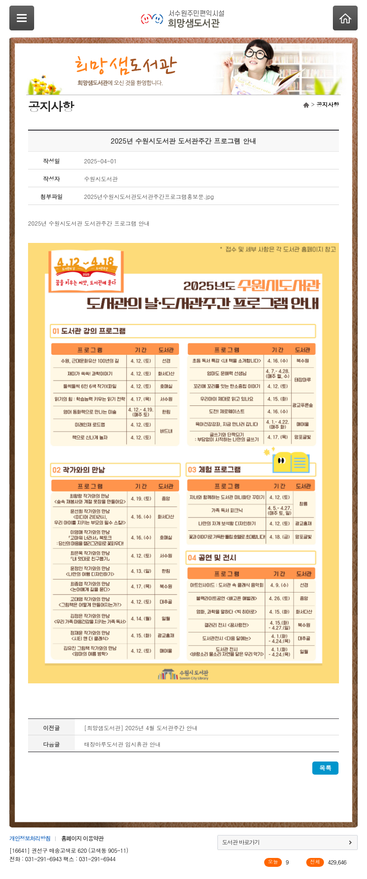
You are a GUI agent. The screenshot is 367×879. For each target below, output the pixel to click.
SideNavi (21, 18)
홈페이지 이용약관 (82, 838)
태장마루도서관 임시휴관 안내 (122, 744)
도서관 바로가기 (240, 842)
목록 (325, 767)
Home (345, 18)
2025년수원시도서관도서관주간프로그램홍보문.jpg (149, 196)
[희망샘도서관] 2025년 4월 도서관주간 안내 (141, 728)
